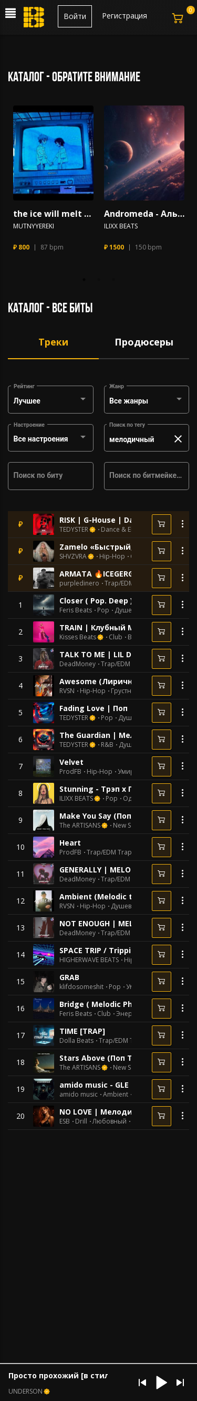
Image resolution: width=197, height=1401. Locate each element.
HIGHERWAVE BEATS (89, 960)
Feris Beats (75, 610)
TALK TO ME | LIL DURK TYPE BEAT (123, 654)
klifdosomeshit (81, 987)
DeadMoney (77, 664)
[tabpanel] (53, 183)
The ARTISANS (79, 825)
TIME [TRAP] (82, 1031)
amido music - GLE (94, 1085)
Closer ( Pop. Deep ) (96, 601)
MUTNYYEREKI (33, 226)
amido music (78, 1094)
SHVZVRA (73, 556)
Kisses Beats (77, 637)
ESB (64, 1121)
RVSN (67, 691)
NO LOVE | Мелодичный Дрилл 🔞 (125, 1112)
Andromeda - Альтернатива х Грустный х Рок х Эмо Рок (144, 214)
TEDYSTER (73, 529)
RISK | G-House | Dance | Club (115, 520)
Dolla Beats (76, 1041)
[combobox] (51, 401)
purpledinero (79, 583)
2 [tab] (99, 279)
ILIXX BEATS (121, 226)
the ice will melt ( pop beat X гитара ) (53, 214)
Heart (70, 843)
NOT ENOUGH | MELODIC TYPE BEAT (126, 923)
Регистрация (124, 16)
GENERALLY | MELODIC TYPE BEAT (122, 870)
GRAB (69, 977)
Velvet (71, 762)
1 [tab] (84, 279)
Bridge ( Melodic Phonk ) (105, 1004)
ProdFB (70, 771)
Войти (75, 16)
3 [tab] (113, 279)
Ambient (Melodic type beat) (114, 896)
